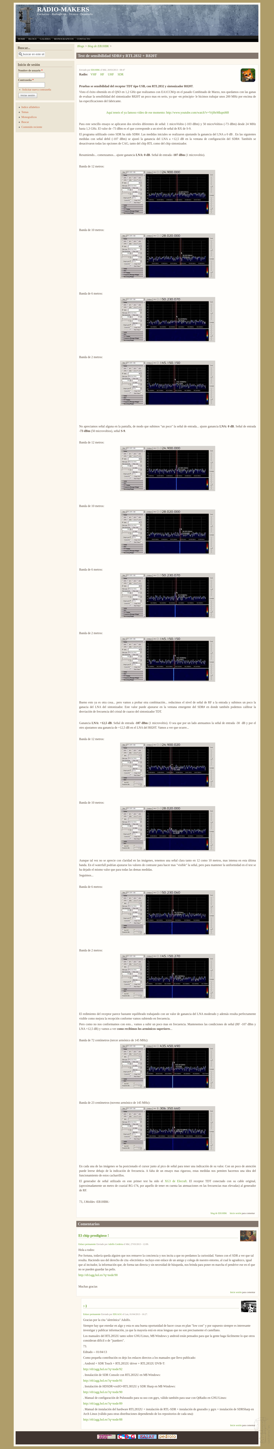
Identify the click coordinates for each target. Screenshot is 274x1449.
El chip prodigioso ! (93, 1235)
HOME (21, 38)
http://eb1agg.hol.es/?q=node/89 (102, 1403)
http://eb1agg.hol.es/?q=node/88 (102, 1419)
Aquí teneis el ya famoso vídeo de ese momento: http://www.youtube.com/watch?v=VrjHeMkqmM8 (167, 112)
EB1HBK (95, 70)
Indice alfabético (30, 107)
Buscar (25, 122)
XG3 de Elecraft (176, 1181)
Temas (24, 112)
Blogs (80, 46)
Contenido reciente (31, 126)
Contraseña (26, 80)
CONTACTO (83, 38)
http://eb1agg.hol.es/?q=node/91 (102, 1380)
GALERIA (45, 38)
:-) (85, 1306)
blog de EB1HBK (98, 46)
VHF (94, 74)
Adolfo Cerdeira (115, 1244)
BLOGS (32, 38)
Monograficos (29, 117)
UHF (111, 74)
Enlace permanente (87, 1244)
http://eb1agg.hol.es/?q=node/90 (98, 1275)
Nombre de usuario (30, 70)
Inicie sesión (235, 1213)
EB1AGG (117, 1314)
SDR (120, 74)
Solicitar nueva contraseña (36, 89)
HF (102, 74)
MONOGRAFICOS (64, 38)
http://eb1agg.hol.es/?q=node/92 (102, 1369)
